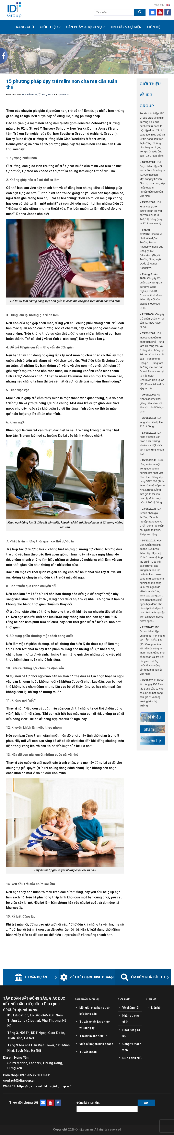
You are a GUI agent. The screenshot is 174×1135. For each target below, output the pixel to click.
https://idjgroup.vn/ (57, 1086)
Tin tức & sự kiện (125, 27)
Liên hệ (153, 27)
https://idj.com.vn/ (29, 1086)
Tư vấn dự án (31, 977)
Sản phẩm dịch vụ (150, 729)
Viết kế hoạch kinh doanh (87, 977)
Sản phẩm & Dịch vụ (85, 27)
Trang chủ (24, 27)
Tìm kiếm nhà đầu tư (143, 977)
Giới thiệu (50, 27)
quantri (63, 94)
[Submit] (140, 12)
